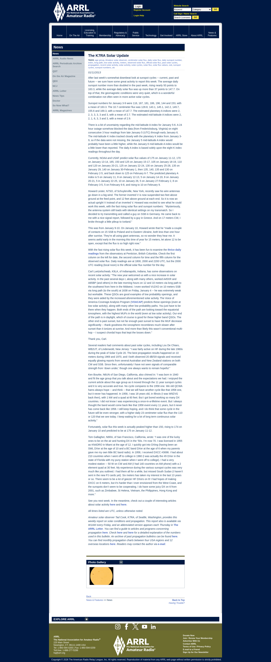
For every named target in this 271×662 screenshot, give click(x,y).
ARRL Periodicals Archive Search (67, 65)
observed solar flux (136, 63)
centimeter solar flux (137, 60)
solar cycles (136, 65)
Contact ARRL (189, 644)
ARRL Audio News (63, 58)
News (56, 53)
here (105, 532)
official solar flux (153, 63)
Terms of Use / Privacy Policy (197, 646)
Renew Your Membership (200, 638)
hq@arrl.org (59, 653)
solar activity (124, 65)
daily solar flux (154, 60)
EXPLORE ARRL (64, 619)
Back (88, 596)
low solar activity (111, 63)
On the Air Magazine (64, 76)
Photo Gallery (97, 562)
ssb (170, 65)
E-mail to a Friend (191, 649)
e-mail (161, 544)
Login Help (139, 15)
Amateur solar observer (116, 60)
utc (113, 67)
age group (99, 60)
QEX (55, 81)
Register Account (142, 10)
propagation (93, 65)
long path (98, 63)
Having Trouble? (177, 603)
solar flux (148, 65)
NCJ (55, 86)
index (90, 63)
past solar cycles (169, 63)
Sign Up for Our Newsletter (196, 652)
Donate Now (189, 635)
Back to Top (178, 600)
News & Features (94, 600)
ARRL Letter (59, 91)
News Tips (58, 95)
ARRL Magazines (62, 110)
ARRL (87, 11)
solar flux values (160, 65)
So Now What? (61, 105)
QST (55, 71)
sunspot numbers (103, 67)
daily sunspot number (172, 60)
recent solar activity (109, 65)
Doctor (56, 100)
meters (123, 63)
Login (138, 6)
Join (185, 638)
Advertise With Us (191, 641)
